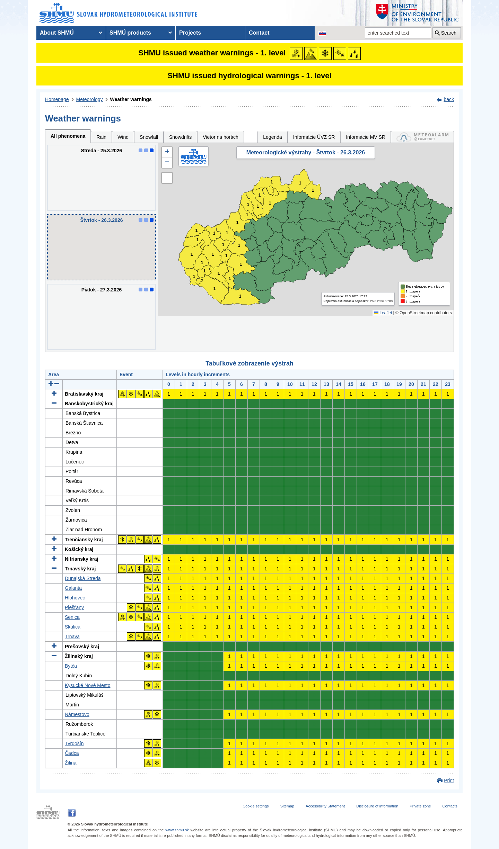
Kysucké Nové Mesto (88, 685)
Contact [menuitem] (259, 33)
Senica (72, 617)
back (449, 99)
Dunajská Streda (83, 578)
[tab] (422, 137)
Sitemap (287, 806)
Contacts (450, 806)
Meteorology (89, 99)
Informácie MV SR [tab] (365, 137)
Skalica (72, 627)
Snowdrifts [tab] (180, 137)
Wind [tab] (123, 137)
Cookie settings (256, 806)
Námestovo (77, 714)
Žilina (70, 763)
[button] (167, 152)
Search (448, 33)
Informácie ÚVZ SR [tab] (314, 137)
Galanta (73, 588)
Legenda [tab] (272, 137)
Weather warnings (131, 99)
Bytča (71, 666)
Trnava (72, 636)
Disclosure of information (377, 806)
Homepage (57, 99)
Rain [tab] (101, 137)
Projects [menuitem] (190, 33)
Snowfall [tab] (149, 137)
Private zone (420, 806)
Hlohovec (75, 597)
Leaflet (383, 312)
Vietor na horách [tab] (220, 137)
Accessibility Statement (325, 806)
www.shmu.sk (177, 830)
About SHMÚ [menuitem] (57, 33)
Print (449, 780)
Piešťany (74, 607)
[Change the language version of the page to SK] (322, 33)
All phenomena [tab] (68, 136)
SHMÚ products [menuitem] (130, 33)
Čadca (72, 753)
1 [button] (194, 276)
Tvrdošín (74, 743)
